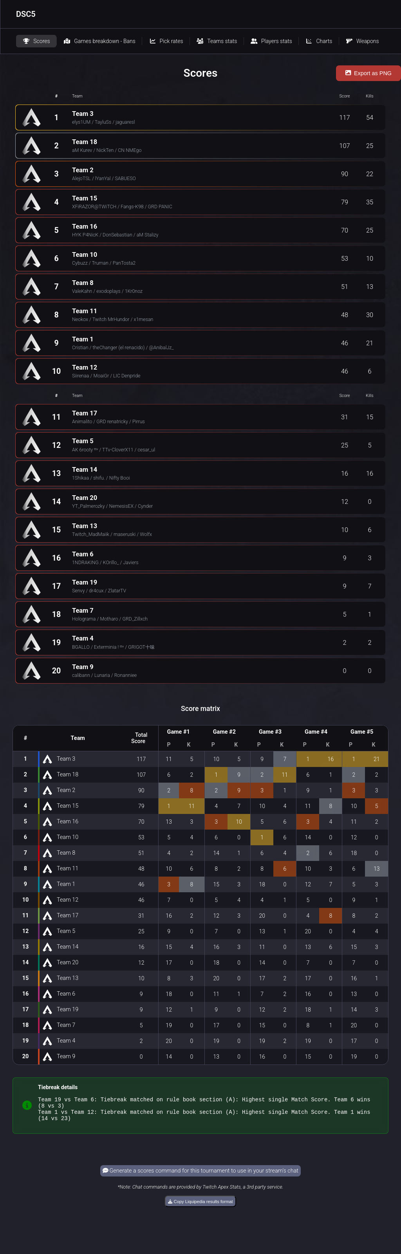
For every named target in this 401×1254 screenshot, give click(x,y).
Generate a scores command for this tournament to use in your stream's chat (200, 1175)
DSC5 (26, 14)
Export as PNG (368, 73)
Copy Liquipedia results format (200, 1206)
